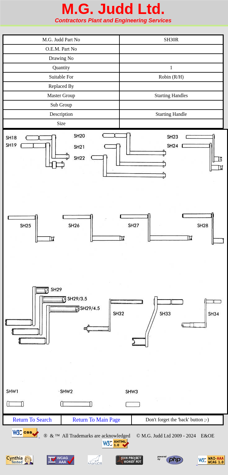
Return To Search (32, 420)
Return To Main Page (96, 420)
